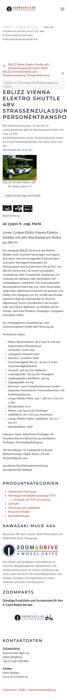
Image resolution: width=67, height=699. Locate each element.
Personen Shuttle (18, 511)
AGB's (22, 689)
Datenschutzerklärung (42, 689)
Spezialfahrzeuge (18, 516)
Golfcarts (13, 503)
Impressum (10, 689)
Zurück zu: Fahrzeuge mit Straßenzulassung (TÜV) (31, 84)
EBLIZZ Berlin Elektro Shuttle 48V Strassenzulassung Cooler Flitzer (28, 66)
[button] (62, 9)
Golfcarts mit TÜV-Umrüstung (31, 499)
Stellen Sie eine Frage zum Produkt (22, 195)
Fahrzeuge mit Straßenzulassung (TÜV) (32, 495)
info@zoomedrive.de (15, 676)
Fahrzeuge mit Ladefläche (24, 507)
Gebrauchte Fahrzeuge (22, 491)
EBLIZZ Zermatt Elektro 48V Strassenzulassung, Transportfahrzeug (26, 73)
